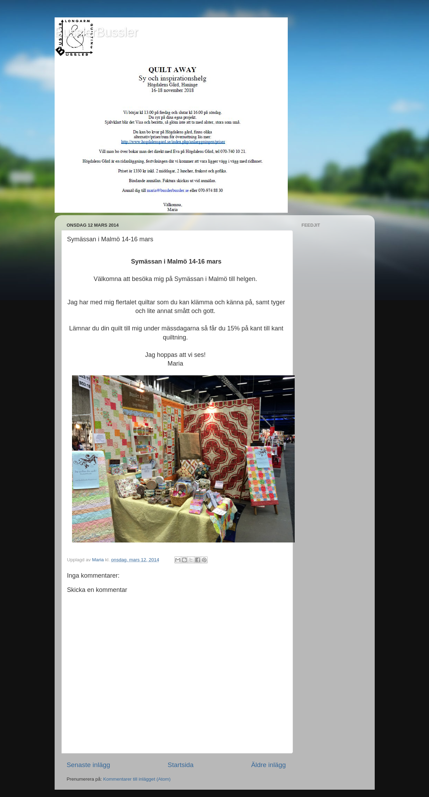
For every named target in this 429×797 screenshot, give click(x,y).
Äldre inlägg (268, 764)
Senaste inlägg (88, 764)
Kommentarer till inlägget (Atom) (137, 779)
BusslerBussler (96, 32)
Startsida (181, 764)
